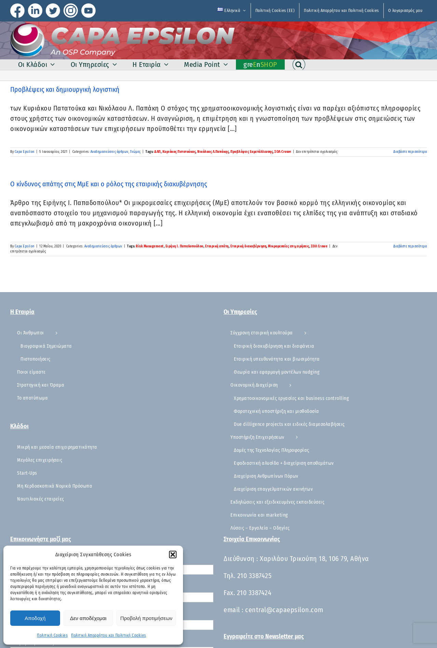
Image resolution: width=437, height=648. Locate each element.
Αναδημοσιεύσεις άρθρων (109, 152)
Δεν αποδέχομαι (88, 618)
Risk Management (150, 246)
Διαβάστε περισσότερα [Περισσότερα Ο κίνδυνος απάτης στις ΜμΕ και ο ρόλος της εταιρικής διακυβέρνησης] (410, 246)
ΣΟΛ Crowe (282, 152)
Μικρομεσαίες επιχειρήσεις (288, 246)
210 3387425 (254, 576)
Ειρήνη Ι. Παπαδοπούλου (184, 246)
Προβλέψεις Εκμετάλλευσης (251, 152)
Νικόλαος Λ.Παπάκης (213, 152)
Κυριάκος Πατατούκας (179, 152)
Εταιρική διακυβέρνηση (248, 246)
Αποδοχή (35, 618)
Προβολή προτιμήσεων (146, 618)
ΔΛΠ (157, 152)
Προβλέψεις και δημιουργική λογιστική (64, 89)
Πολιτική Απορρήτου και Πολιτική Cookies (108, 635)
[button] (172, 554)
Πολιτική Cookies (52, 635)
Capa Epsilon (24, 152)
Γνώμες (135, 152)
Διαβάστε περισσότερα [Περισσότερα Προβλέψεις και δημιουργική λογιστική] (410, 152)
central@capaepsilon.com (284, 610)
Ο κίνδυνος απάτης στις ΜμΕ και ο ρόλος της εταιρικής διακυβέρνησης (108, 184)
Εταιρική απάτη (217, 246)
